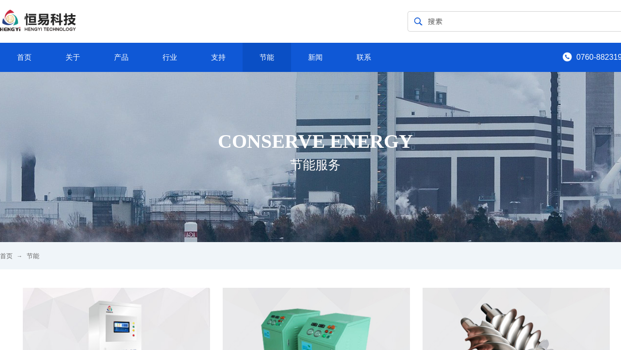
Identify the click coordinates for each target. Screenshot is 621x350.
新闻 (315, 57)
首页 (24, 57)
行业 (170, 57)
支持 (218, 57)
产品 (121, 57)
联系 (364, 57)
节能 (267, 57)
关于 (72, 57)
